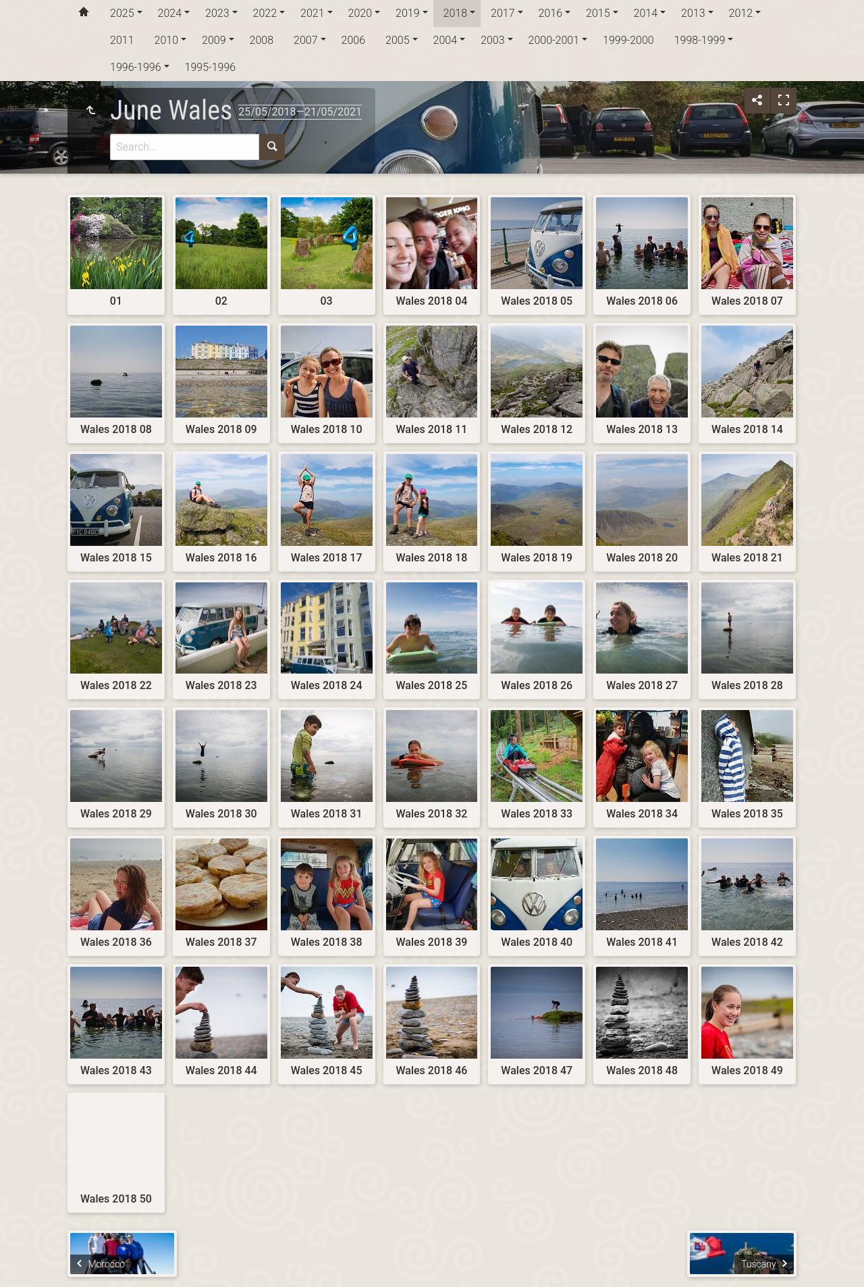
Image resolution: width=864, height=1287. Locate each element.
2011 (122, 40)
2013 (693, 13)
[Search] (184, 147)
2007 (306, 40)
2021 (312, 13)
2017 (503, 13)
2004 (445, 40)
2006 (354, 40)
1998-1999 (700, 40)
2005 (397, 40)
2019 (408, 13)
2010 (167, 40)
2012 (741, 13)
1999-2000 (628, 40)
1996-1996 (135, 67)
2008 (262, 40)
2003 (493, 40)
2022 (265, 13)
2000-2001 (554, 40)
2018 (455, 13)
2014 (646, 13)
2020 (360, 13)
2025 (122, 13)
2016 (551, 13)
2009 (214, 40)
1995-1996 (210, 67)
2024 (170, 13)
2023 (217, 13)
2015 (598, 13)
